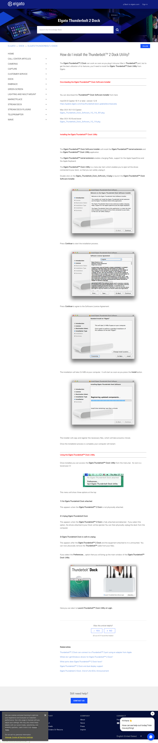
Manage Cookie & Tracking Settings (19, 737)
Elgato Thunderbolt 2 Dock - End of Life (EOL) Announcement (84, 671)
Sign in (145, 4)
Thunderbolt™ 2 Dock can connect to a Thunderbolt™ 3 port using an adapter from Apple (96, 652)
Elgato (11, 46)
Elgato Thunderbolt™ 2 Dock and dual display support (81, 666)
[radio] (96, 630)
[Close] (45, 715)
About (82, 720)
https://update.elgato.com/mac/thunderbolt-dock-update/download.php (88, 104)
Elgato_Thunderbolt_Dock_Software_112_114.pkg (80, 121)
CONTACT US (79, 700)
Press (82, 726)
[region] (25, 726)
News (82, 723)
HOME (11, 53)
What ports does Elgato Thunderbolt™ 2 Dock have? (81, 661)
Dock (21, 46)
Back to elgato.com (131, 4)
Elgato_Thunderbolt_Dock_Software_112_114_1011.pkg (82, 113)
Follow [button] (145, 46)
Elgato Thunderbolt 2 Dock (43, 46)
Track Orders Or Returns (53, 730)
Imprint (83, 730)
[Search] (79, 30)
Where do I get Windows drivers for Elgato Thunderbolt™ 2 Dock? (86, 657)
